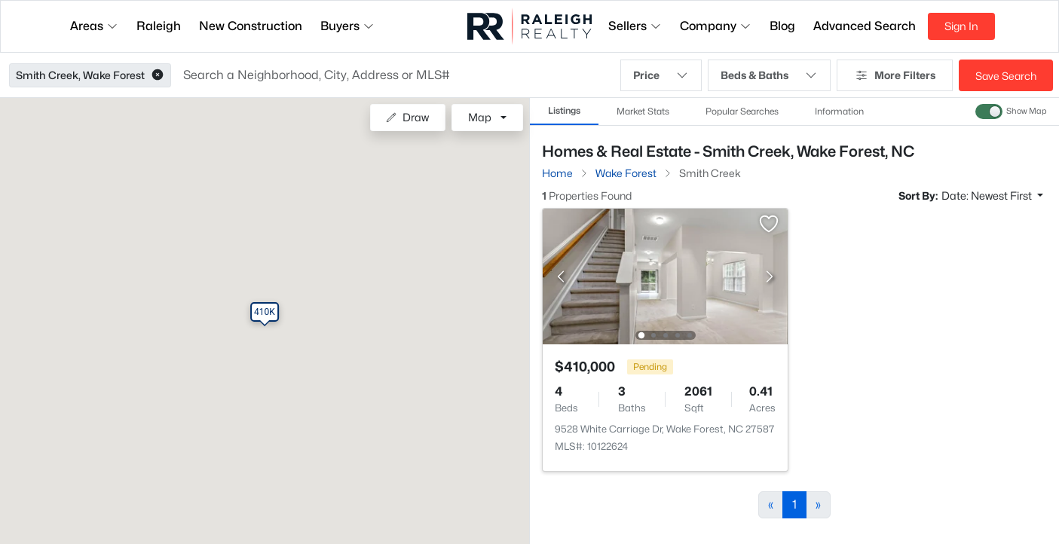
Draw (407, 117)
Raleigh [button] (158, 26)
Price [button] (661, 75)
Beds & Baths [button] (769, 75)
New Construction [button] (250, 26)
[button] (157, 75)
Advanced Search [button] (864, 26)
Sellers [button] (635, 26)
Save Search (1005, 75)
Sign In (961, 26)
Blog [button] (782, 26)
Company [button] (715, 26)
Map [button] (479, 117)
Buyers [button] (347, 26)
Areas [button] (94, 26)
